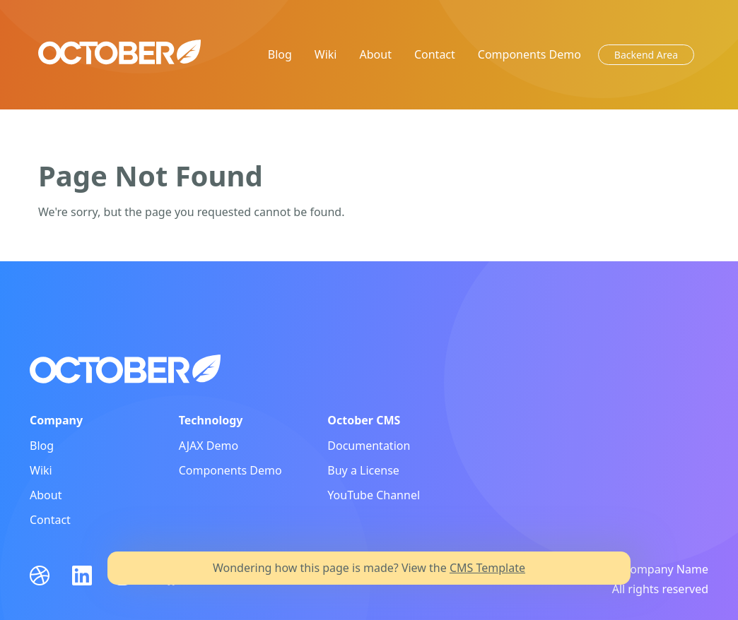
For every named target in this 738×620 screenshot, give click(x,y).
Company (56, 420)
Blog (280, 54)
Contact (434, 54)
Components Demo (529, 54)
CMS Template (487, 568)
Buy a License (363, 470)
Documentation (368, 445)
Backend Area (646, 54)
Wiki (326, 54)
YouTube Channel (373, 495)
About (376, 54)
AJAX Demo (209, 445)
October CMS (363, 420)
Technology (211, 420)
